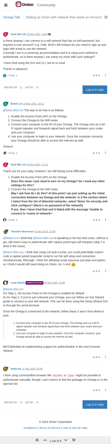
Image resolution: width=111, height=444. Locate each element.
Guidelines (30, 427)
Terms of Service (49, 427)
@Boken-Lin (11, 238)
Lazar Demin (18, 282)
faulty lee (16, 368)
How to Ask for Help (75, 427)
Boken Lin (16, 103)
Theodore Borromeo (22, 231)
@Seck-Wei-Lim (13, 110)
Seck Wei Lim (18, 34)
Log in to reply (95, 89)
